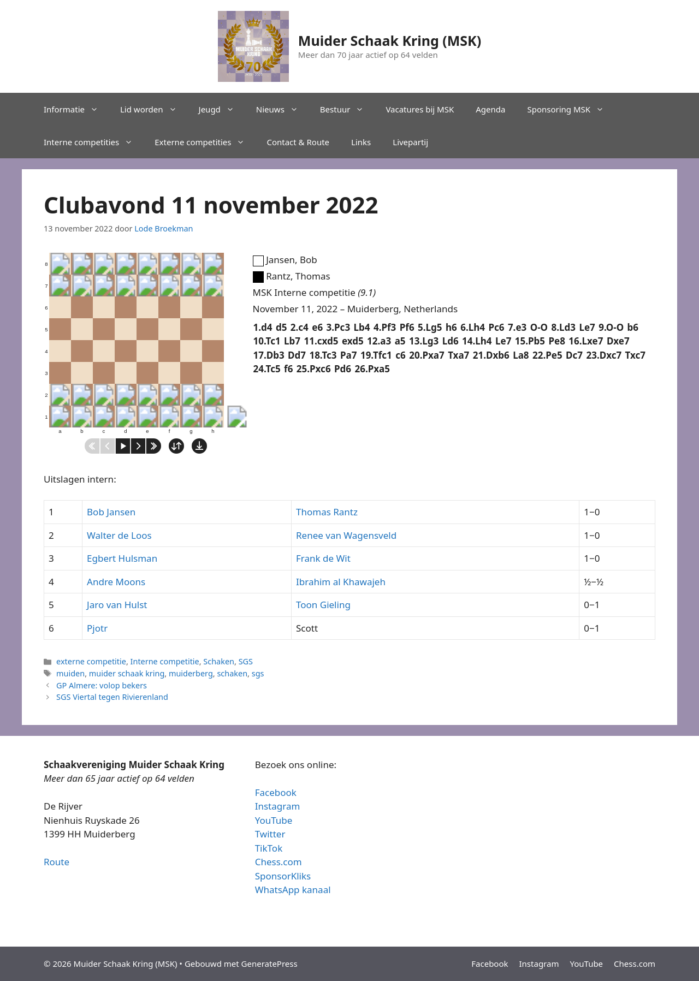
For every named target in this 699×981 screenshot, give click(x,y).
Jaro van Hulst (117, 604)
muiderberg (191, 673)
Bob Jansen (111, 512)
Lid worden (154, 109)
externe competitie (91, 661)
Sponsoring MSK (571, 109)
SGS (246, 661)
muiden (70, 673)
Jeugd (222, 109)
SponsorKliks (283, 876)
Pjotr (97, 628)
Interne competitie (165, 661)
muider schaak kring (127, 673)
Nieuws (282, 109)
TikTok (269, 848)
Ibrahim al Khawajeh (341, 581)
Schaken (218, 661)
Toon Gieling (323, 604)
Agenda (490, 109)
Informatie (76, 109)
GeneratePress (269, 963)
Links (361, 141)
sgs (258, 673)
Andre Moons (116, 581)
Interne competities (94, 142)
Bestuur (347, 109)
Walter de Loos (119, 535)
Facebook (276, 792)
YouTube (274, 820)
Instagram (277, 806)
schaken (232, 673)
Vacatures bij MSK (420, 109)
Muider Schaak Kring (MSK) (389, 40)
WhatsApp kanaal (293, 889)
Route (56, 861)
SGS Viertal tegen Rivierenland (112, 697)
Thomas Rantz (327, 512)
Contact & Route (297, 141)
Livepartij (410, 141)
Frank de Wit (323, 558)
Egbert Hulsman (122, 558)
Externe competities (205, 142)
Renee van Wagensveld (346, 535)
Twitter (270, 834)
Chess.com (278, 861)
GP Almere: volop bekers (101, 685)
